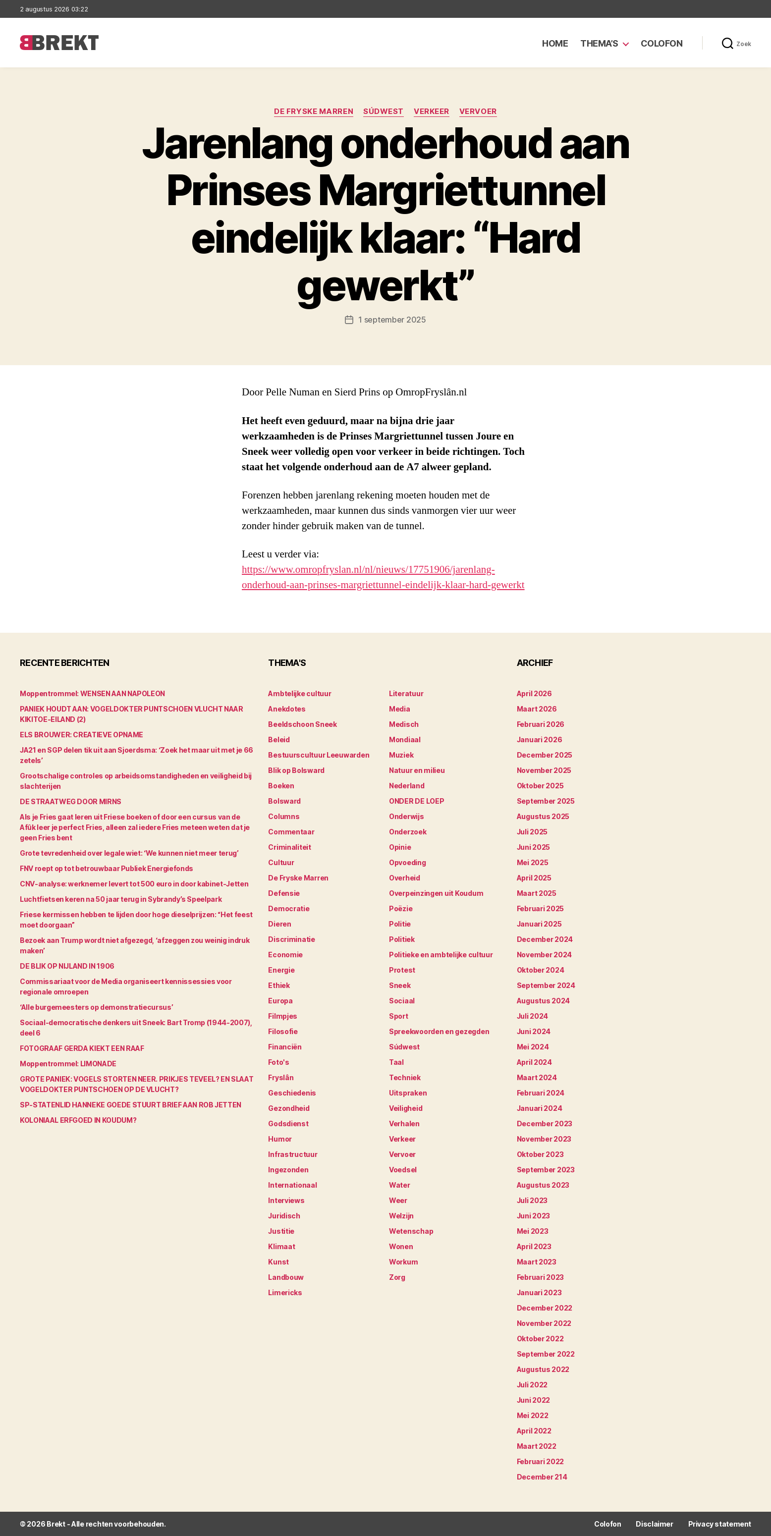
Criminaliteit (289, 847)
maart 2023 (536, 1262)
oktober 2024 (540, 970)
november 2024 (544, 954)
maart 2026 (537, 709)
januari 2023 (539, 1292)
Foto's (278, 1062)
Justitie (281, 1231)
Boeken (281, 785)
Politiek (402, 939)
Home (555, 43)
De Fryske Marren (313, 111)
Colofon (662, 43)
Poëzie (400, 908)
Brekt (56, 1524)
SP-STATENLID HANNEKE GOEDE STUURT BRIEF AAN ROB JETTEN (130, 1104)
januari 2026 (539, 739)
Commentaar (291, 831)
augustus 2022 (543, 1369)
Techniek (405, 1077)
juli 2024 (533, 1016)
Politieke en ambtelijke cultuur (441, 954)
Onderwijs (406, 816)
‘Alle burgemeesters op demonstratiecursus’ (96, 1007)
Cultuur (281, 862)
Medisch (404, 724)
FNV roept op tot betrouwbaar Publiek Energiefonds (106, 868)
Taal (396, 1062)
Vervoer (478, 111)
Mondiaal (405, 739)
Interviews (286, 1200)
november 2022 (544, 1323)
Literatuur (406, 693)
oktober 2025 (540, 785)
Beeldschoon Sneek (302, 724)
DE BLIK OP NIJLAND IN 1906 (67, 966)
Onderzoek (408, 831)
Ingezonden (288, 1169)
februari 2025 (540, 908)
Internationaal (292, 1185)
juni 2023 (534, 1215)
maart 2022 (536, 1446)
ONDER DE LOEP (416, 801)
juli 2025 (532, 831)
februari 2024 (541, 1093)
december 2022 (545, 1308)
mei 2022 (533, 1415)
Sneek (400, 985)
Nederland (407, 785)
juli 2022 (532, 1384)
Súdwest (383, 111)
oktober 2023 (540, 1154)
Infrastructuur (292, 1154)
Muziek (401, 755)
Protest (402, 970)
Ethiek (278, 985)
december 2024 (545, 939)
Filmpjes (282, 1016)
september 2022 (546, 1354)
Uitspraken (408, 1093)
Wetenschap (411, 1231)
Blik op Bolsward (296, 770)
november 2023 (544, 1139)
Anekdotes (287, 709)
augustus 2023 (543, 1185)
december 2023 (545, 1123)
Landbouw (286, 1277)
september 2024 (546, 985)
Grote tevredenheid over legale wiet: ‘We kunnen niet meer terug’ (129, 853)
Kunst (278, 1262)
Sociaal (402, 1000)
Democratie (288, 908)
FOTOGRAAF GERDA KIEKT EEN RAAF (82, 1048)
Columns (283, 816)
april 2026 (534, 693)
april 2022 (534, 1430)
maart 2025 (536, 893)
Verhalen (404, 1123)
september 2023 (546, 1169)
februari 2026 (541, 724)
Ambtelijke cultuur (299, 693)
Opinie (400, 847)
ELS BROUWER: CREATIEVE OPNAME (81, 734)
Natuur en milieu (417, 770)
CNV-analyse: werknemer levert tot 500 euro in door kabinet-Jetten (134, 883)
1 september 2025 (392, 320)
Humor (280, 1139)
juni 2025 (534, 847)
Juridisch (284, 1215)
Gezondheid (288, 1108)
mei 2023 (533, 1231)
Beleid (278, 739)
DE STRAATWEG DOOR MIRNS (70, 801)
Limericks (285, 1292)
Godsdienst (288, 1123)
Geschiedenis (292, 1093)
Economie (285, 954)
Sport (398, 1016)
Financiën (285, 1046)
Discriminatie (291, 939)
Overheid (404, 878)
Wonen (401, 1246)
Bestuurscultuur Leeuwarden (318, 755)
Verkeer (431, 111)
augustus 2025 (543, 816)
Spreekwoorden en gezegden (439, 1031)
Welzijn (401, 1215)
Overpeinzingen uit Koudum (436, 893)
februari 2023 (540, 1277)
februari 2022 (540, 1461)
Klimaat (281, 1246)
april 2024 (534, 1062)
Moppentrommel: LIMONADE (68, 1063)
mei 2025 (533, 862)
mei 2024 (533, 1046)
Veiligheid (405, 1108)
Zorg (397, 1277)
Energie (281, 970)
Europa (280, 1000)
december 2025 (545, 755)
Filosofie (283, 1031)
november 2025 (544, 770)
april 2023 (534, 1246)
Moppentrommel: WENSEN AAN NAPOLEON (92, 693)
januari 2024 (539, 1108)
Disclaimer (654, 1524)
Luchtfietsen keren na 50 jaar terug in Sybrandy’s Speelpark (120, 899)
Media (399, 709)
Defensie (284, 893)
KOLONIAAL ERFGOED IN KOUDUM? (78, 1120)
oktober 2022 (540, 1338)
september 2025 (546, 801)
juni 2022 (534, 1400)
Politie (400, 924)
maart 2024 (537, 1077)
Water (399, 1185)
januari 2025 (539, 924)
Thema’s (599, 43)
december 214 (542, 1477)
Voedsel (403, 1169)
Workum (403, 1262)
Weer (398, 1200)
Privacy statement (719, 1524)
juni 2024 (534, 1031)
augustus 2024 (543, 1000)
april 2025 (534, 878)
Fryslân (280, 1077)
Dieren (279, 924)
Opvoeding (407, 862)
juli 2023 (532, 1200)
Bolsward (284, 801)
